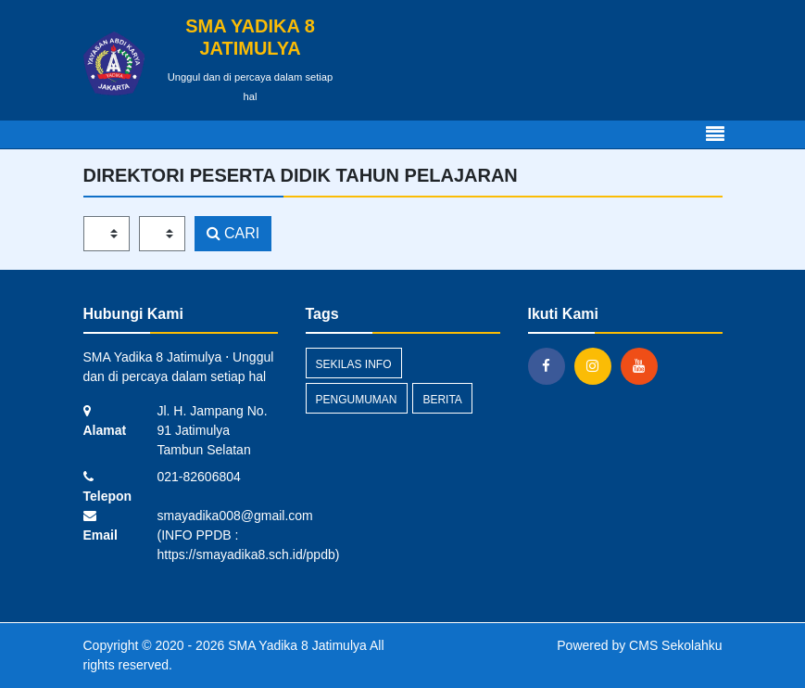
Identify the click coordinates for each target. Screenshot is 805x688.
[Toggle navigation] (715, 134)
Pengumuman (356, 399)
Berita (441, 399)
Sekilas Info (354, 364)
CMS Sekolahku (675, 645)
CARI (233, 233)
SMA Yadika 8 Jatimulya (295, 645)
